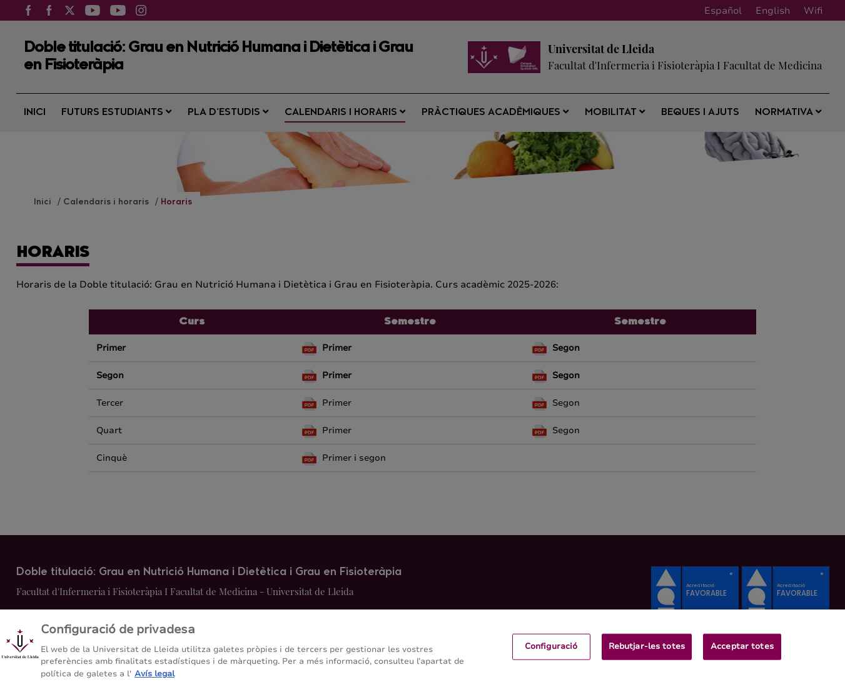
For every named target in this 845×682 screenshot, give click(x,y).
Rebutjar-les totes (647, 651)
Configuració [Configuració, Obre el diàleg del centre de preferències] (551, 651)
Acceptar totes (742, 651)
